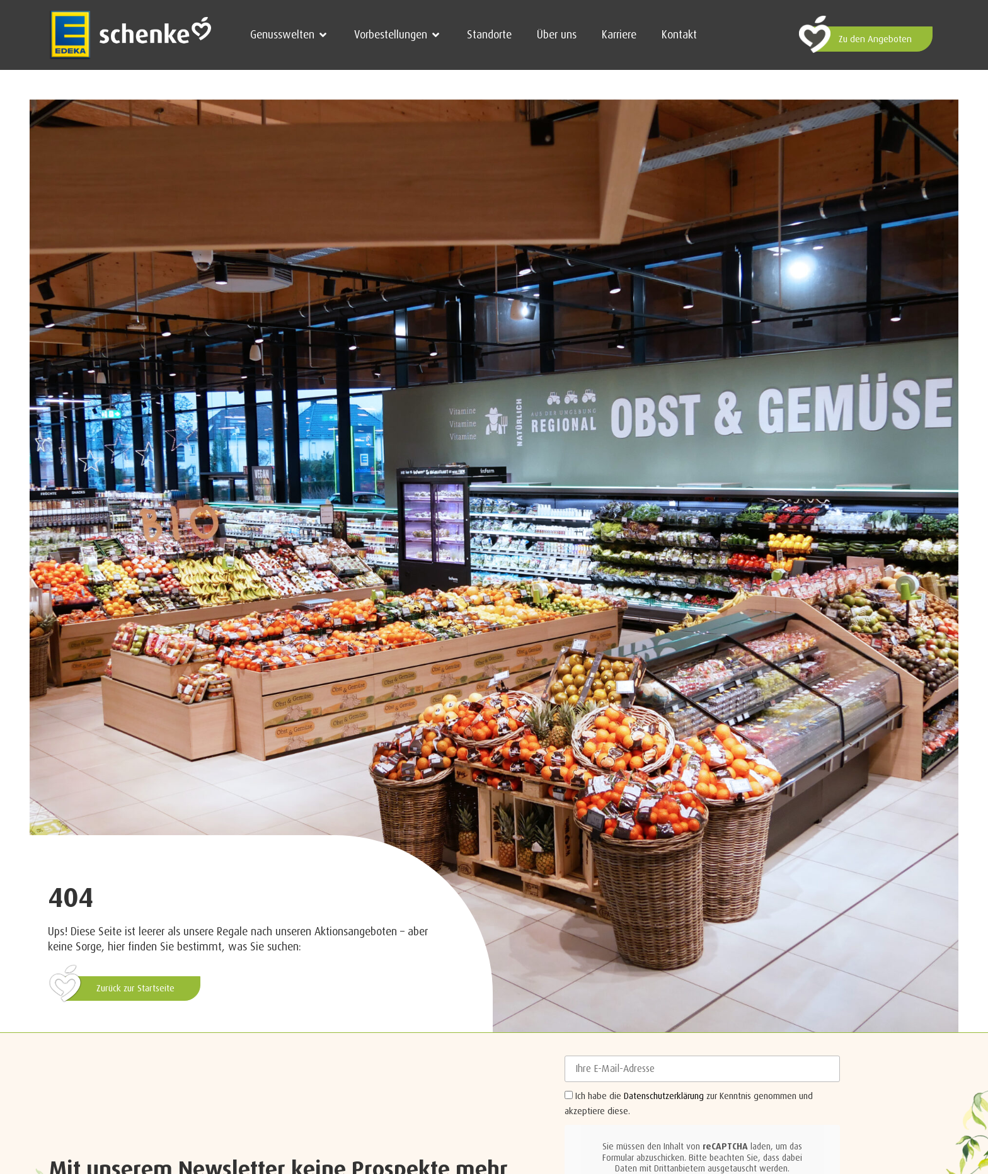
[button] (290, 34)
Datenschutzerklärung (664, 1096)
